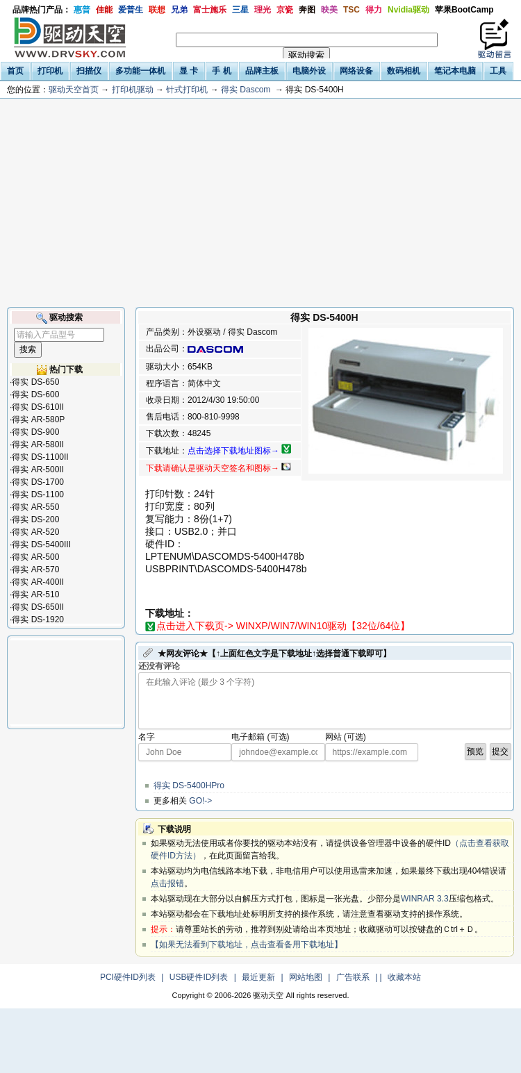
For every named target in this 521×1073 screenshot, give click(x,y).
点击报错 (167, 883)
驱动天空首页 (74, 89)
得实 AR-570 (35, 569)
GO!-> (200, 801)
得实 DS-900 (35, 432)
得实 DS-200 (35, 519)
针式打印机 (187, 89)
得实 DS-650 (35, 382)
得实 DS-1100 (38, 494)
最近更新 (258, 977)
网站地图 (305, 977)
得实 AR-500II (38, 469)
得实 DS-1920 (38, 619)
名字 (146, 737)
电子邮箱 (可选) (260, 737)
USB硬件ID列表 (199, 977)
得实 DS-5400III (41, 544)
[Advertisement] (260, 203)
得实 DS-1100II (40, 457)
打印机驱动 (133, 89)
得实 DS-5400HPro (189, 785)
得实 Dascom (245, 89)
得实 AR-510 (35, 594)
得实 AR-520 (35, 532)
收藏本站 (404, 977)
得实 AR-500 (35, 557)
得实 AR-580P (38, 419)
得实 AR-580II (38, 444)
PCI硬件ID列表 (128, 977)
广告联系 (353, 977)
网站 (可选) (345, 737)
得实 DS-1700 (38, 482)
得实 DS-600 (35, 394)
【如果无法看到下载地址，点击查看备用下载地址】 (246, 944)
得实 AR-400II (38, 582)
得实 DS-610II (38, 407)
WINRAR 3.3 (425, 899)
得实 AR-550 (35, 507)
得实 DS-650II (38, 607)
